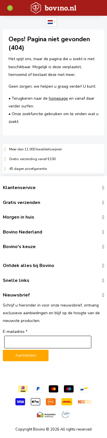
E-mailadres (15, 331)
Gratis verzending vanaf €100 (32, 159)
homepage (58, 98)
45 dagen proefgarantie (28, 168)
